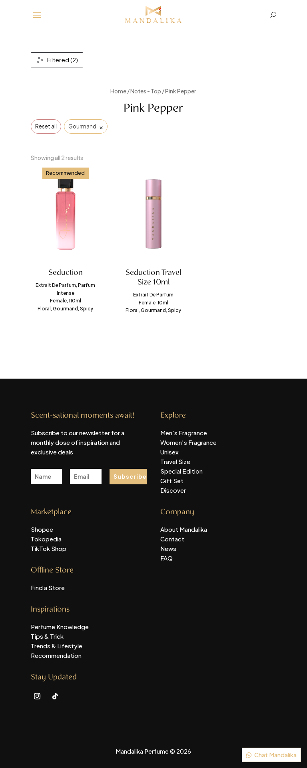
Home (118, 91)
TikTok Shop (48, 548)
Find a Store (48, 587)
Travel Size (175, 461)
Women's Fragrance (188, 442)
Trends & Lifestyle (56, 646)
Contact (172, 539)
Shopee (42, 529)
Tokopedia (46, 539)
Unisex (169, 452)
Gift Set (171, 480)
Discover (173, 490)
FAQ (166, 558)
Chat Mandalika (275, 754)
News (168, 548)
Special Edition (181, 471)
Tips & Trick (47, 636)
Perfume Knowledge (60, 626)
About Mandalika (183, 529)
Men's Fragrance (183, 432)
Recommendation (56, 655)
